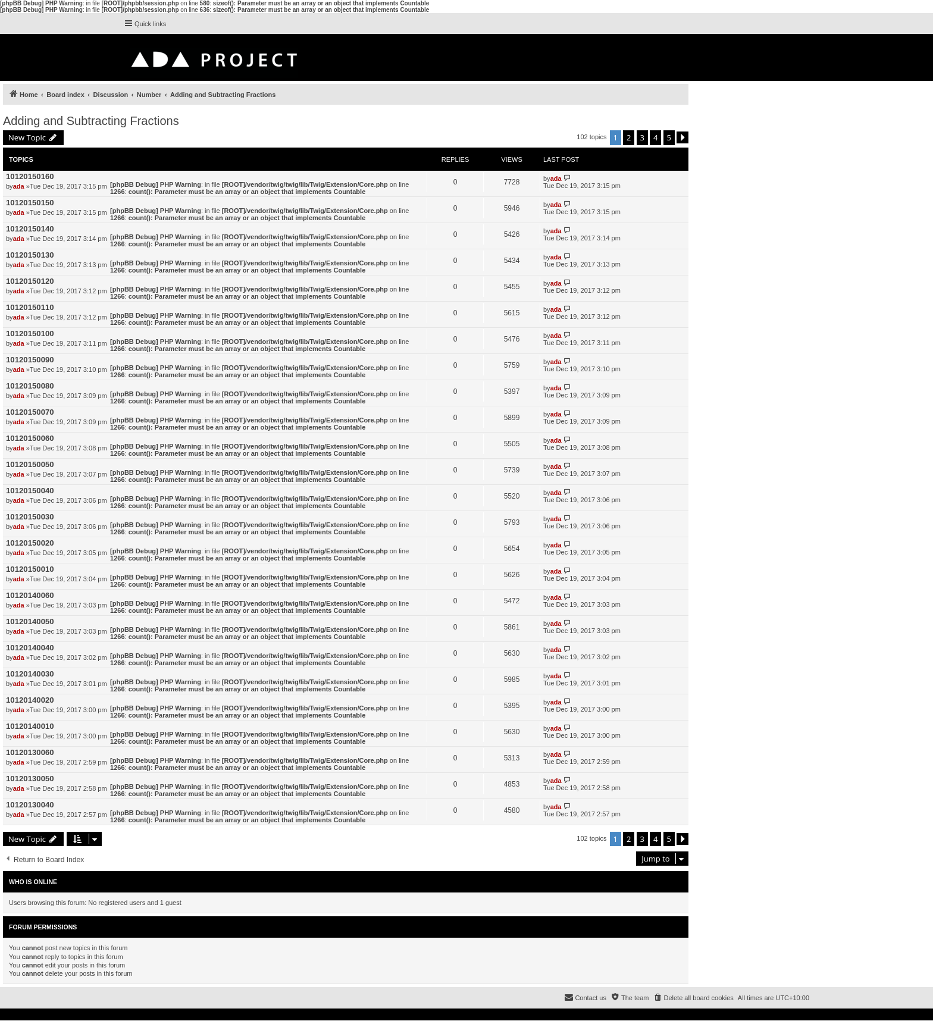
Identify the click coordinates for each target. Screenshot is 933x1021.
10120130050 (30, 778)
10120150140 (30, 228)
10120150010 (30, 569)
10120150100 (30, 333)
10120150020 (30, 542)
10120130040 (30, 804)
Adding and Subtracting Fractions (91, 120)
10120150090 (30, 359)
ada (18, 186)
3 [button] (642, 137)
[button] (682, 137)
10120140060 (30, 595)
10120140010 (30, 726)
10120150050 (30, 464)
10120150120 (30, 281)
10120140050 (30, 621)
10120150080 (30, 385)
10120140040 (30, 647)
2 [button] (629, 137)
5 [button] (669, 137)
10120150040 (30, 490)
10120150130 (30, 254)
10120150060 (30, 438)
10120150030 (30, 516)
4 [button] (655, 137)
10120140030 (30, 673)
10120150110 (30, 307)
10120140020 (30, 700)
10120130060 (30, 752)
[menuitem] (693, 998)
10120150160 (30, 176)
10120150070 (30, 412)
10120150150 (30, 202)
